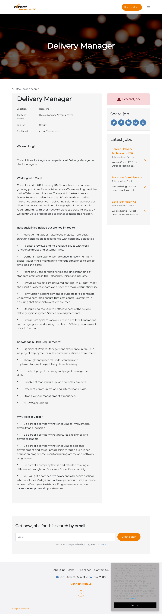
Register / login (131, 7)
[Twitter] (114, 122)
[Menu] (148, 7)
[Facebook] (121, 122)
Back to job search (27, 88)
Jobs (71, 569)
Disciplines (84, 569)
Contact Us (101, 569)
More (133, 598)
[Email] (136, 122)
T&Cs (103, 544)
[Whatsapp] (143, 122)
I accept (135, 605)
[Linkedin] (128, 122)
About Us (59, 569)
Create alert (129, 536)
